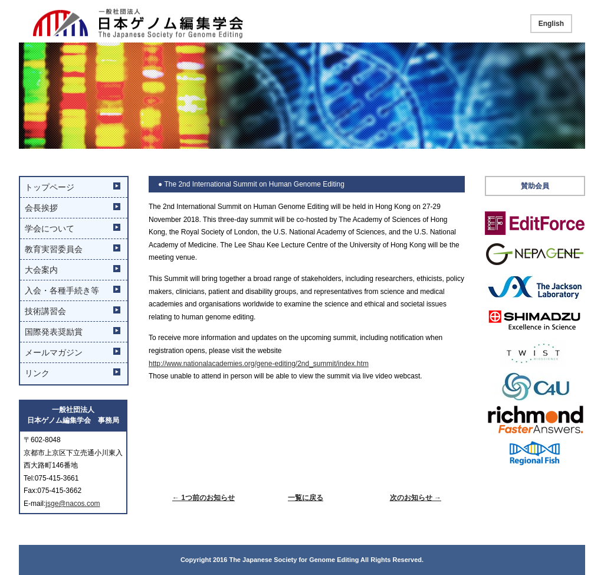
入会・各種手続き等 (62, 290)
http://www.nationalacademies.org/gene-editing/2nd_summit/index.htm (259, 364)
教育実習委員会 (54, 249)
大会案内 (41, 270)
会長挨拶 (41, 208)
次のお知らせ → (415, 498)
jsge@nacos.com (72, 503)
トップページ (49, 187)
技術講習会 (45, 311)
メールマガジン (54, 352)
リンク (37, 373)
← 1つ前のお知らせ (203, 498)
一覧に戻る (305, 498)
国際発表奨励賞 (54, 332)
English (551, 23)
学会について (49, 228)
